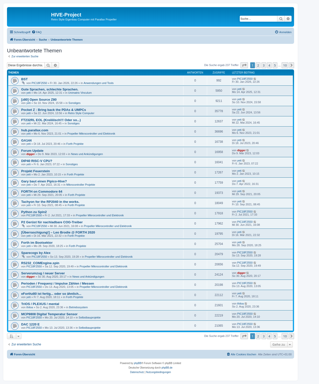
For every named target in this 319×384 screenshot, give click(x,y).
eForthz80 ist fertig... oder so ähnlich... (51, 294)
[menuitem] (37, 32)
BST (24, 79)
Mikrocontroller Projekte (80, 184)
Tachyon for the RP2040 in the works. (50, 202)
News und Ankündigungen (87, 154)
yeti (28, 92)
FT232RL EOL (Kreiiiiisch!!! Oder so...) (51, 120)
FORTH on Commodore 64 (41, 191)
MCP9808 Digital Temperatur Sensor (49, 314)
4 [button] (269, 65)
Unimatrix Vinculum (80, 92)
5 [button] (275, 65)
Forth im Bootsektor (37, 242)
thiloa (29, 307)
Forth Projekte (74, 143)
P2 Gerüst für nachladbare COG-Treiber (52, 222)
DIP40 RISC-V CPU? (36, 161)
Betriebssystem (78, 307)
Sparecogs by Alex (36, 253)
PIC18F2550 (39, 82)
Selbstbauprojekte (90, 317)
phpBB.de (166, 367)
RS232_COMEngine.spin (40, 263)
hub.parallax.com (34, 130)
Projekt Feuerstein (35, 171)
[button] (244, 65)
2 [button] (258, 65)
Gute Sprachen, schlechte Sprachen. (49, 89)
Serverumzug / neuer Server (43, 273)
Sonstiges (74, 102)
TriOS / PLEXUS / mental (40, 304)
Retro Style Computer (81, 113)
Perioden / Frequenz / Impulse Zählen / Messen (57, 283)
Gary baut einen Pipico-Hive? (44, 181)
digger (30, 154)
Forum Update (32, 151)
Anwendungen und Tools (98, 82)
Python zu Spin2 (34, 212)
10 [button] (285, 65)
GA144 (26, 140)
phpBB (137, 363)
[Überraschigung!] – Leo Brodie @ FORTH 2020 (58, 232)
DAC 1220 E (30, 324)
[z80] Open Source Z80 (39, 99)
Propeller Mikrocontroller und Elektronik (91, 133)
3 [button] (264, 65)
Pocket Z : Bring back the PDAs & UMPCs (53, 110)
